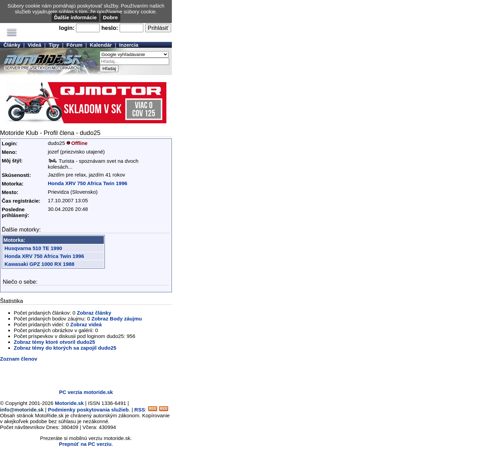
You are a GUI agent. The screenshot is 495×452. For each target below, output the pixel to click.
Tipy (53, 45)
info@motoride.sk (22, 410)
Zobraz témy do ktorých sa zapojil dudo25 (65, 348)
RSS (139, 410)
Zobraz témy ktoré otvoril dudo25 (54, 342)
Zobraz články (94, 313)
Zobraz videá (86, 324)
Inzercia (129, 45)
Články (11, 45)
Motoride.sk (69, 403)
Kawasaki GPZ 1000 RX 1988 (39, 264)
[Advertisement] (80, 373)
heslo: (109, 28)
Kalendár (101, 45)
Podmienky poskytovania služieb (88, 410)
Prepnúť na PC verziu (85, 444)
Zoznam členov (18, 359)
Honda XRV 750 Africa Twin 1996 (87, 183)
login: (67, 28)
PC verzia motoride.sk (86, 392)
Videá (34, 45)
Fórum (74, 45)
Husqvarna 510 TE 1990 (33, 248)
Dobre (110, 17)
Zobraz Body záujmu (116, 318)
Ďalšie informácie (75, 17)
